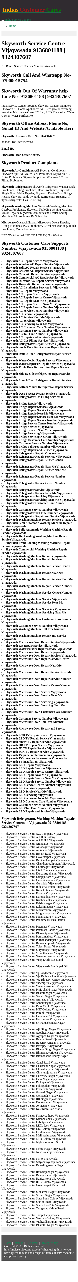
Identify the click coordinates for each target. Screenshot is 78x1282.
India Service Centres (18, 19)
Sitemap (18, 1242)
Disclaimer (31, 1242)
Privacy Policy (49, 1242)
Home (12, 25)
